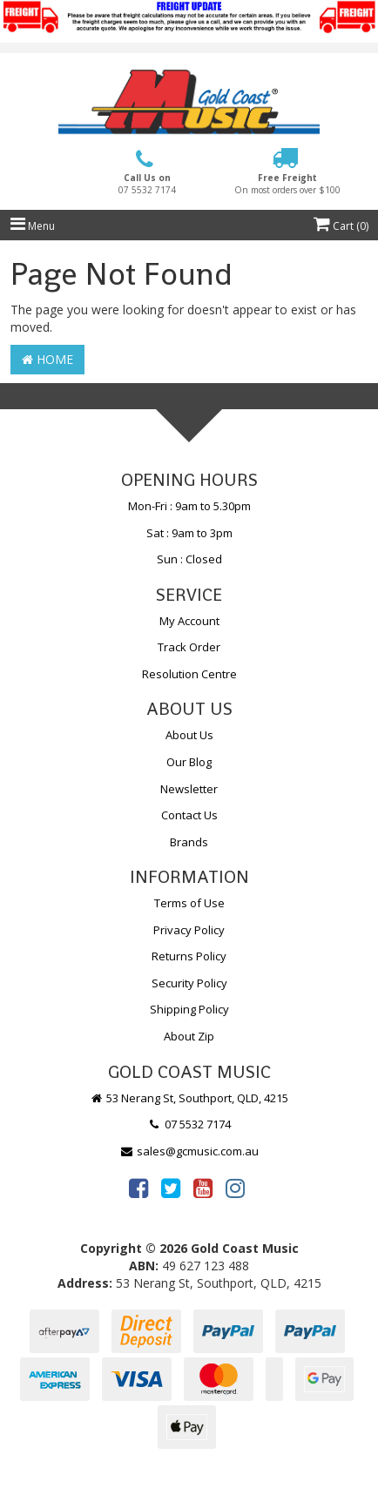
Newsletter (189, 789)
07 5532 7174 (189, 1124)
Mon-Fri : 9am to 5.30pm (189, 506)
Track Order (189, 647)
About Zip (189, 1036)
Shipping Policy (189, 1009)
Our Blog (189, 762)
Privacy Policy (189, 930)
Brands (189, 842)
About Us (189, 735)
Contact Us (189, 815)
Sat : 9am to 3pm (189, 533)
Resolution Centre (189, 674)
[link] (138, 1187)
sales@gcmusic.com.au (189, 1151)
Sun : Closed (189, 559)
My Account (189, 621)
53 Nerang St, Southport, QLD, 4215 (189, 1098)
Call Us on (147, 184)
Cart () (341, 226)
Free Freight (287, 184)
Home (47, 359)
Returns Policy (189, 956)
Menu (32, 226)
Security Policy (189, 983)
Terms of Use (189, 903)
